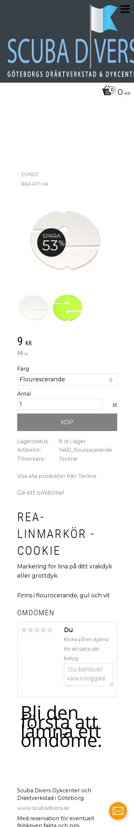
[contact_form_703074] (118, 811)
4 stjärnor (43, 630)
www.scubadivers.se (43, 808)
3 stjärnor (37, 630)
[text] (67, 342)
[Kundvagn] (65, 93)
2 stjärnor (31, 630)
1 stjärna (24, 630)
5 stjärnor (50, 630)
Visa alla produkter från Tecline (56, 476)
